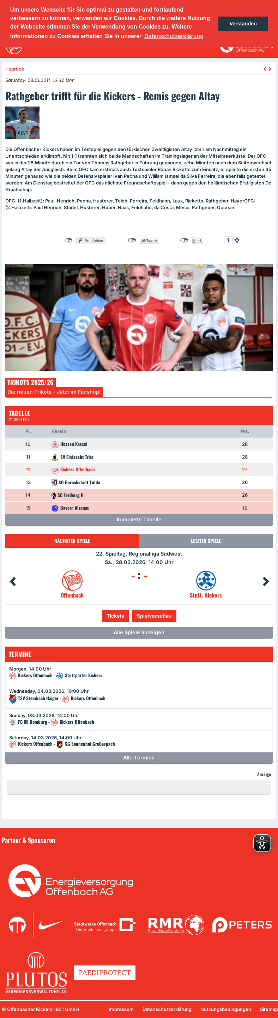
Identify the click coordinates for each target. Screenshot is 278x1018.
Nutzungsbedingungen (225, 1009)
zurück (15, 69)
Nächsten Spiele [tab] (72, 540)
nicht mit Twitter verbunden (132, 240)
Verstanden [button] (243, 23)
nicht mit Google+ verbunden (184, 240)
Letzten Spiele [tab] (206, 540)
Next (266, 582)
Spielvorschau (154, 616)
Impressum (121, 1009)
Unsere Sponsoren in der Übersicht (45, 850)
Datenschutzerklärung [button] (174, 36)
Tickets (115, 616)
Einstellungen (236, 239)
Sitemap (269, 1009)
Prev (12, 582)
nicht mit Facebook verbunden (69, 240)
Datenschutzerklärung (167, 1009)
